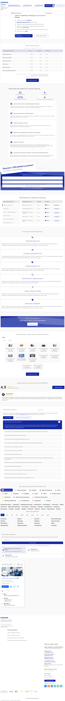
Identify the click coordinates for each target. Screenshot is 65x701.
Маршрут (5, 586)
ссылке (6, 626)
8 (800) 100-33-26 (48, 655)
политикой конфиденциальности (37, 188)
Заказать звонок (32, 324)
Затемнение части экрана (25, 220)
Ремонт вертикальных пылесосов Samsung (17, 640)
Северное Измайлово (22, 525)
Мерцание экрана (25, 205)
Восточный (36, 518)
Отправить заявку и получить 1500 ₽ (32, 185)
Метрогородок (4, 523)
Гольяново (3, 520)
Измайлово (36, 520)
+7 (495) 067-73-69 (28, 5)
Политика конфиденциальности (32, 698)
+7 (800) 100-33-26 (39, 5)
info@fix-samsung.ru (49, 658)
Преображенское (4, 525)
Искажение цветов (26, 208)
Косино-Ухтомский (55, 520)
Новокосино (37, 523)
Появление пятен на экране (25, 213)
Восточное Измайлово (56, 518)
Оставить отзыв (58, 387)
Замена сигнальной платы (6, 60)
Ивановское (20, 520)
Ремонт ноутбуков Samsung (14, 635)
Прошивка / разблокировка (7, 57)
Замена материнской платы (7, 54)
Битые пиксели (25, 216)
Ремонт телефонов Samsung (14, 632)
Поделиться (45, 686)
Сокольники (54, 525)
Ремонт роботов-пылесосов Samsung (16, 637)
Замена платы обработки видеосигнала (9, 70)
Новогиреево (20, 523)
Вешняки (19, 518)
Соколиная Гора (37, 525)
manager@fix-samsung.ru (50, 661)
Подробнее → (57, 205)
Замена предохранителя (6, 67)
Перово (53, 523)
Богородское (3, 518)
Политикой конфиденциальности (43, 545)
